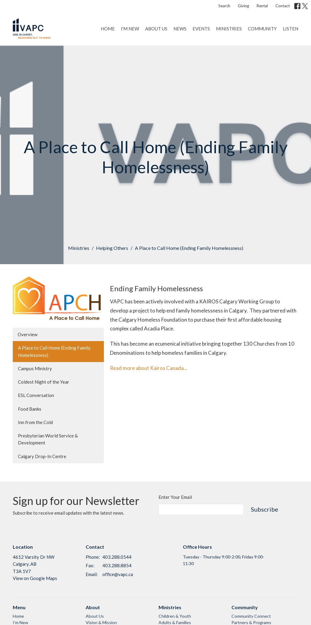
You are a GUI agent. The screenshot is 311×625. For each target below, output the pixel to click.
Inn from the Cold (35, 422)
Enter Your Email (175, 497)
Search (224, 5)
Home (108, 28)
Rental (262, 5)
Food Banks (29, 409)
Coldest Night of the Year (43, 382)
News (179, 28)
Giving (243, 5)
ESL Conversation (36, 395)
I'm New (130, 28)
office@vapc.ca (117, 574)
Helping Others (112, 248)
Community (262, 28)
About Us (156, 28)
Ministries (229, 28)
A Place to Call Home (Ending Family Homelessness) (54, 351)
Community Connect (251, 616)
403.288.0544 (117, 557)
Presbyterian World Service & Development (48, 439)
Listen (290, 28)
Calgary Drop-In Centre (42, 456)
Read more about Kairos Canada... (148, 368)
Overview (27, 334)
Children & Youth (175, 616)
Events (201, 28)
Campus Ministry (35, 368)
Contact (282, 5)
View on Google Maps (35, 578)
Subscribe (264, 509)
